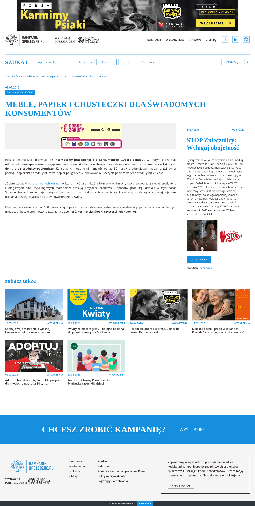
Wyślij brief (192, 429)
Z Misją (211, 40)
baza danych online (46, 183)
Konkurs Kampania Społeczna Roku (121, 471)
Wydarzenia (175, 40)
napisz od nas (181, 485)
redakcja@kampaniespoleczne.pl (190, 466)
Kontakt (103, 461)
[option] (91, 136)
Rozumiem (145, 503)
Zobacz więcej (199, 259)
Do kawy (195, 40)
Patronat (104, 466)
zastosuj (232, 62)
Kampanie (154, 40)
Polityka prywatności (112, 476)
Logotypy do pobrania (113, 481)
